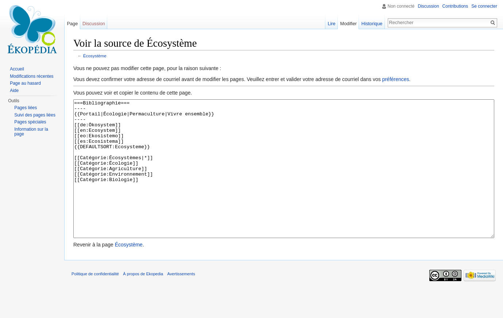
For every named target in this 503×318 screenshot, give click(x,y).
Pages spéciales (30, 121)
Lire (331, 23)
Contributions (455, 6)
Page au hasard (25, 83)
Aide (14, 90)
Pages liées (25, 107)
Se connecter (484, 6)
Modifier (348, 23)
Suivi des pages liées (34, 115)
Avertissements (181, 301)
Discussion (428, 6)
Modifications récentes (31, 76)
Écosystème (95, 55)
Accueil (17, 69)
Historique (372, 23)
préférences (395, 79)
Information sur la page (31, 132)
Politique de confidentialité (95, 301)
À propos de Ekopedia (143, 301)
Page (72, 23)
